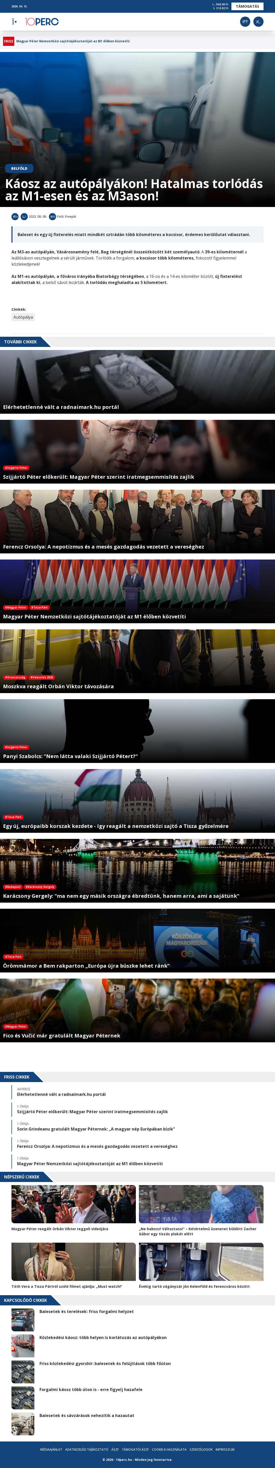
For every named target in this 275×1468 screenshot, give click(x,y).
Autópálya (23, 317)
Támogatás (247, 6)
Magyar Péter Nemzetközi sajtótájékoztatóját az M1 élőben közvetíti (73, 41)
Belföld (19, 168)
